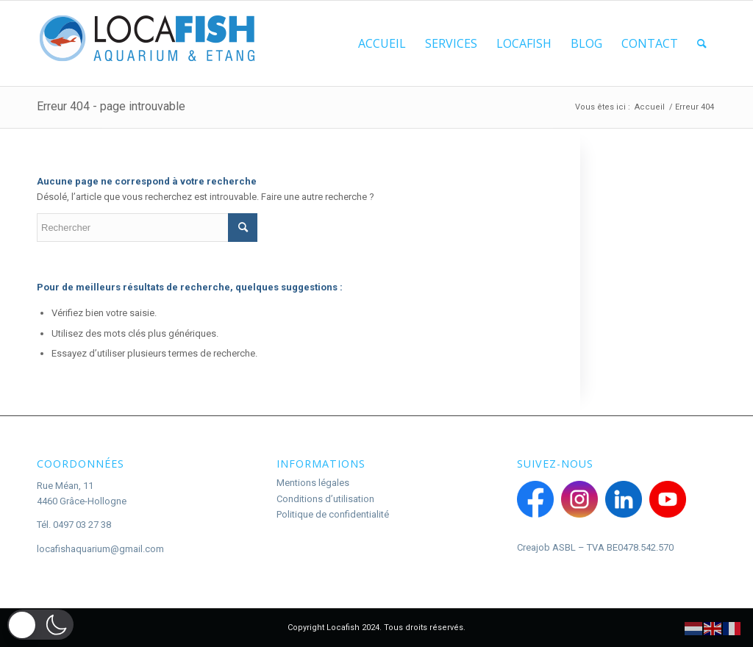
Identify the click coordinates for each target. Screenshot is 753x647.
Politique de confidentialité (332, 514)
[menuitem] (382, 43)
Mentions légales (312, 482)
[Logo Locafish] (147, 43)
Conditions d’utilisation (325, 498)
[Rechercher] (702, 43)
